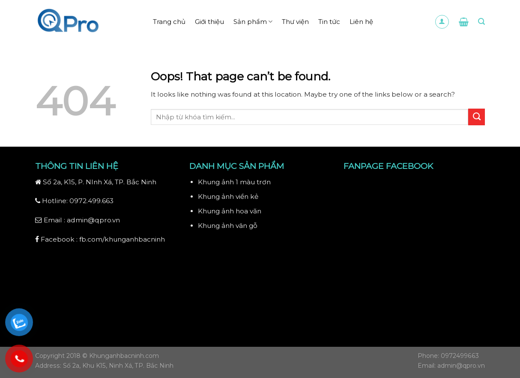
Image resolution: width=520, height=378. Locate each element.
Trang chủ (169, 22)
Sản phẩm (252, 22)
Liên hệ (361, 22)
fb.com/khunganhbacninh (122, 239)
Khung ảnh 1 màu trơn (234, 182)
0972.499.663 (91, 201)
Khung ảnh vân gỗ (227, 225)
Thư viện (295, 22)
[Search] (481, 21)
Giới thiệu (209, 22)
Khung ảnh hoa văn (229, 211)
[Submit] (476, 117)
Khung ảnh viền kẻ (228, 196)
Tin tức (329, 22)
